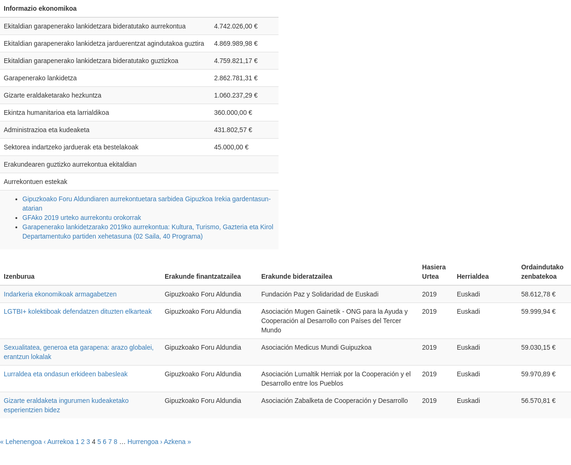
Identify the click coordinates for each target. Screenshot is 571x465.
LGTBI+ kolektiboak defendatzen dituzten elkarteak (78, 311)
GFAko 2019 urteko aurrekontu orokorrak (81, 217)
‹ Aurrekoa (58, 441)
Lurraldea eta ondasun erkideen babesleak (65, 374)
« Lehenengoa (21, 441)
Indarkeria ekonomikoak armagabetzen (60, 294)
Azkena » (177, 441)
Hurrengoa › (144, 441)
